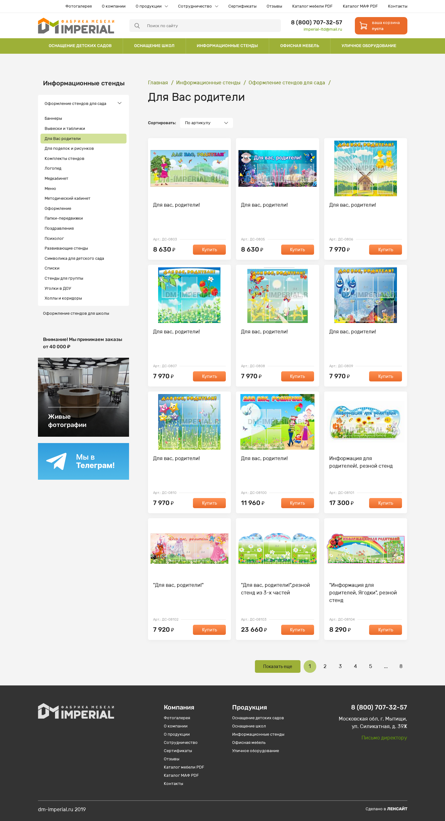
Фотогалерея (78, 6)
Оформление (58, 208)
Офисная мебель (299, 45)
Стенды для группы (64, 278)
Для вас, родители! (176, 205)
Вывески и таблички (65, 128)
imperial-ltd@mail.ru (323, 29)
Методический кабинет (67, 198)
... (386, 666)
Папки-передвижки (64, 218)
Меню (50, 188)
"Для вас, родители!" (178, 585)
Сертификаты (242, 6)
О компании (114, 6)
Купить (209, 249)
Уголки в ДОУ (58, 288)
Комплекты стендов (64, 158)
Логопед (53, 168)
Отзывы (274, 6)
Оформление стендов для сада (75, 103)
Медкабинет (56, 178)
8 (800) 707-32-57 (316, 22)
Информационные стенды (227, 45)
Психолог (54, 238)
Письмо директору (384, 738)
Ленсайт (397, 808)
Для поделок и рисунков (69, 148)
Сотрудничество (195, 6)
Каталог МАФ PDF (360, 6)
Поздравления (59, 228)
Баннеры (53, 118)
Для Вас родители (63, 138)
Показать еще (277, 666)
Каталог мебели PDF (312, 6)
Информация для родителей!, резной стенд (361, 462)
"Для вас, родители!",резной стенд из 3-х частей (275, 589)
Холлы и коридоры (63, 298)
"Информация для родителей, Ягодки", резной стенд (363, 592)
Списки (52, 268)
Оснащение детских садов (80, 45)
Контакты (397, 6)
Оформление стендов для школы (76, 313)
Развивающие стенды (66, 248)
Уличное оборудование (369, 45)
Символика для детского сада (74, 258)
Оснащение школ (154, 45)
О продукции (149, 6)
